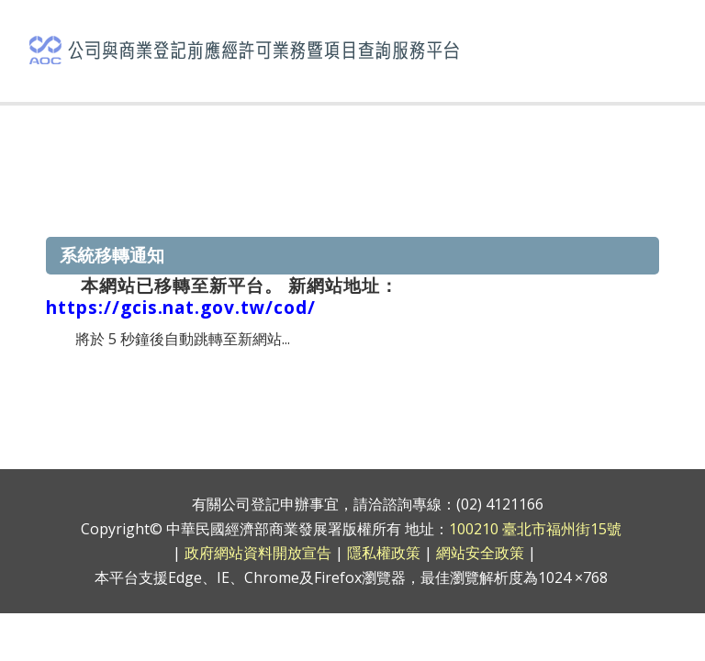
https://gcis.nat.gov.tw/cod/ (181, 307)
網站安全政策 (480, 553)
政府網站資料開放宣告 (258, 553)
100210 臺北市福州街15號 (535, 529)
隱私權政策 (383, 553)
